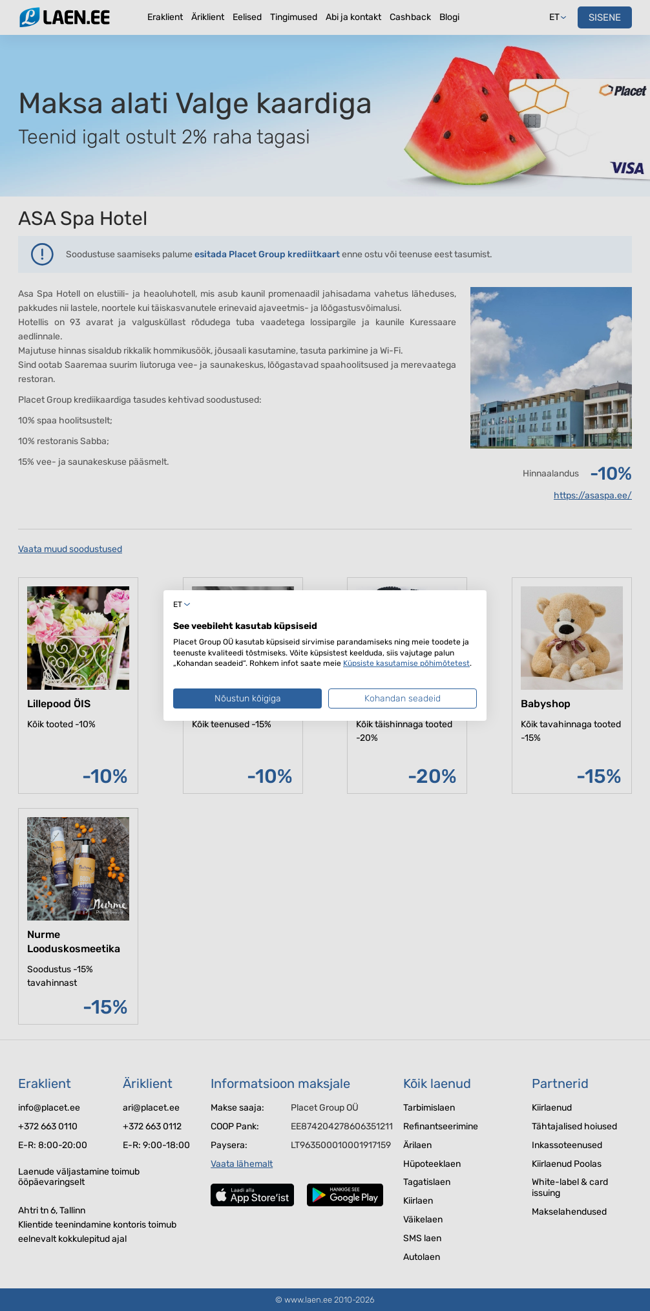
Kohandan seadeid (402, 698)
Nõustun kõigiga (248, 698)
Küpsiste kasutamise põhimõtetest (406, 663)
